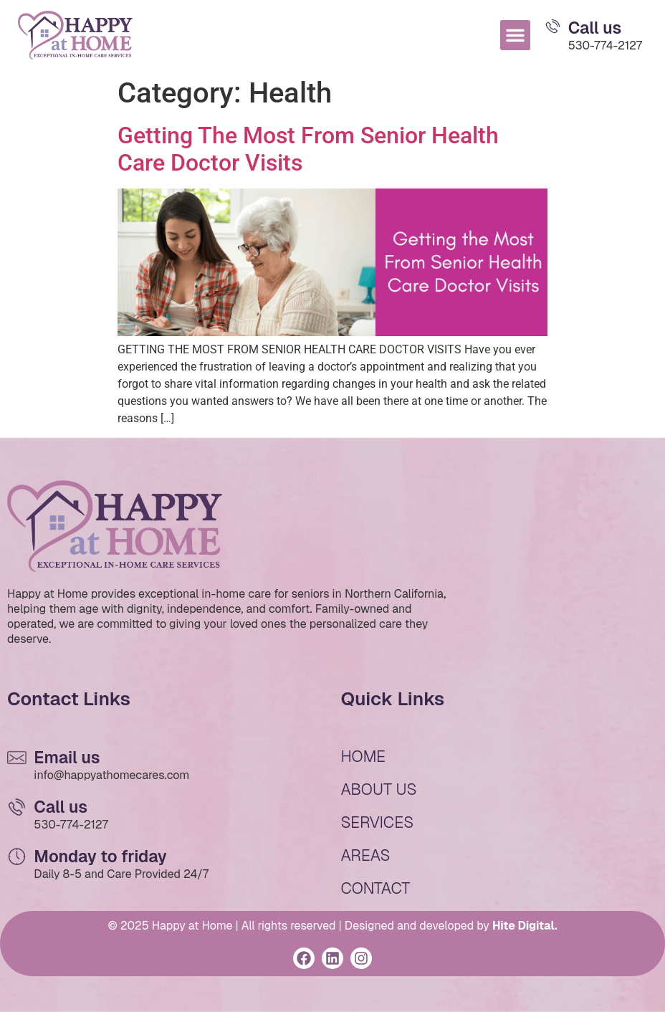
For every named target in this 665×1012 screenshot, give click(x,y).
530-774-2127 (605, 45)
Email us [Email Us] (67, 757)
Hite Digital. (525, 925)
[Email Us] (553, 26)
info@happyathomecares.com (111, 775)
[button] (515, 35)
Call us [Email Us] (595, 28)
